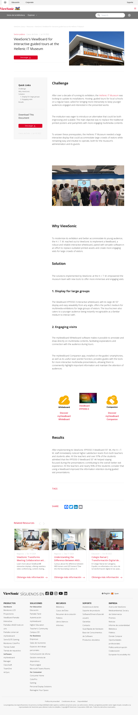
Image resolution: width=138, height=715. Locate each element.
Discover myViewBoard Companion (112, 416)
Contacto (86, 625)
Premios (112, 618)
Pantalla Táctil (35, 614)
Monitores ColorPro (12, 643)
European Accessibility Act (119, 654)
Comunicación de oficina (40, 654)
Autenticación (35, 617)
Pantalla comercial (11, 632)
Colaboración (114, 651)
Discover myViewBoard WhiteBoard (64, 416)
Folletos (59, 618)
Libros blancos (62, 621)
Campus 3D (35, 632)
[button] (40, 523)
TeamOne (8, 668)
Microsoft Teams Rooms (40, 668)
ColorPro (33, 679)
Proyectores (9, 614)
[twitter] (52, 593)
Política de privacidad (52, 701)
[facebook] (47, 593)
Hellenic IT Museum (109, 95)
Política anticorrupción (118, 647)
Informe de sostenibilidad (119, 625)
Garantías (86, 621)
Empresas (34, 639)
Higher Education (37, 625)
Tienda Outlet (9, 647)
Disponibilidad (82, 701)
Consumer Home (37, 675)
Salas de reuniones (38, 643)
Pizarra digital (35, 665)
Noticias (112, 621)
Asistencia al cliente (91, 607)
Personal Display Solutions (41, 686)
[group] (31, 558)
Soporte (130, 2)
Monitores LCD (10, 610)
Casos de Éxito (62, 610)
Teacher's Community (39, 628)
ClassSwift (8, 665)
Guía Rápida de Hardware (93, 629)
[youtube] (61, 593)
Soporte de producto (91, 610)
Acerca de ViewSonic (117, 607)
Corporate (30, 2)
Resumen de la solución (66, 614)
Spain (115, 593)
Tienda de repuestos (12, 650)
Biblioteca (60, 607)
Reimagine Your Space (39, 690)
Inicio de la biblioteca (16, 15)
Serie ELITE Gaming (11, 639)
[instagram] (56, 593)
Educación (15, 2)
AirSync (7, 672)
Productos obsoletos (91, 640)
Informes (60, 625)
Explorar (33, 15)
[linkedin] (66, 593)
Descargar (25, 57)
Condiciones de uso (68, 701)
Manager (7, 661)
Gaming (33, 683)
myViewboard (9, 636)
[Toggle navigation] (135, 8)
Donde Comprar (115, 636)
